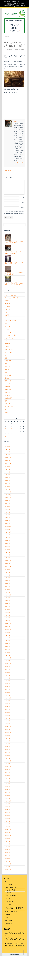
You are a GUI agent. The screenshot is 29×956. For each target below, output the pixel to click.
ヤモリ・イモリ (9, 352)
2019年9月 (7, 666)
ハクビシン (8, 332)
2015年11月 (8, 798)
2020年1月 (7, 655)
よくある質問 (8, 920)
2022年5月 (7, 580)
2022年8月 (7, 572)
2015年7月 (7, 809)
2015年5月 (7, 815)
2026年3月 (7, 449)
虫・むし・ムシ (9, 406)
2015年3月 (7, 821)
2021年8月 (7, 600)
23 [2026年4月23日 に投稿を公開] (14, 431)
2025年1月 (7, 489)
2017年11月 (8, 729)
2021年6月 (7, 606)
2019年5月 (7, 678)
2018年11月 (8, 695)
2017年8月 (7, 738)
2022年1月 (7, 592)
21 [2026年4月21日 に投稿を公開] (8, 431)
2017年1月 (7, 758)
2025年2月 (7, 486)
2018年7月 (7, 706)
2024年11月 (8, 495)
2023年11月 (8, 529)
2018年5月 (7, 712)
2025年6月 (7, 475)
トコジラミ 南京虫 (10, 320)
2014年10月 (8, 835)
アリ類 (7, 300)
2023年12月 (8, 526)
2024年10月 (8, 497)
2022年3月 (7, 586)
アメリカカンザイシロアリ (12, 298)
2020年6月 (7, 640)
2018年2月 (7, 721)
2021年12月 (8, 595)
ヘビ (6, 341)
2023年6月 (7, 543)
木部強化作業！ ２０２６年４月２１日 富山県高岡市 (15, 944)
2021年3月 (7, 615)
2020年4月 (7, 646)
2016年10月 (8, 766)
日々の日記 (8, 383)
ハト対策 (14, 3)
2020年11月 (8, 626)
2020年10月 (8, 629)
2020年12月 (8, 623)
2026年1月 (7, 454)
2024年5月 (7, 512)
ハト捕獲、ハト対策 (10, 335)
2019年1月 (7, 689)
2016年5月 (7, 781)
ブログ (5, 4)
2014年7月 (7, 844)
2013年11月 (8, 867)
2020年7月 (7, 638)
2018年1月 (7, 723)
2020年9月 (7, 632)
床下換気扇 (8, 375)
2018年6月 (7, 709)
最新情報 (7, 386)
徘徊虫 (7, 378)
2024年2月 (7, 520)
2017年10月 (8, 732)
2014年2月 (7, 858)
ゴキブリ (7, 309)
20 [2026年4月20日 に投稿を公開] (5, 431)
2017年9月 (7, 735)
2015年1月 (7, 826)
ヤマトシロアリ (9, 349)
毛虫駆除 (7, 395)
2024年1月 (7, 523)
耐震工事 (7, 403)
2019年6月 (7, 675)
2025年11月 (8, 460)
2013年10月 (8, 869)
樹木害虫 (7, 392)
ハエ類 (7, 329)
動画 (6, 358)
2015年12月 (8, 795)
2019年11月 (8, 661)
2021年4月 (7, 612)
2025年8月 (7, 469)
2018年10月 (8, 698)
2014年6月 (7, 847)
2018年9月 (7, 701)
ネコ (6, 323)
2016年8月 (7, 772)
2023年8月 (7, 537)
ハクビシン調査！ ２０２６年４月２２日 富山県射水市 (15, 938)
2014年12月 (8, 829)
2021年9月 (7, 598)
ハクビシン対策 (10, 890)
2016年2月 (7, 789)
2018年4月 (7, 715)
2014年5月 (7, 849)
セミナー (7, 312)
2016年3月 (7, 786)
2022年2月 (7, 589)
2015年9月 (7, 804)
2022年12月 (8, 560)
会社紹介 (9, 4)
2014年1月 (7, 861)
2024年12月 (8, 492)
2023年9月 (7, 535)
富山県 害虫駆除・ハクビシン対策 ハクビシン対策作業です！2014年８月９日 (14, 44)
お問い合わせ (14, 4)
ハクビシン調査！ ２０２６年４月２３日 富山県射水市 (15, 933)
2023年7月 (7, 540)
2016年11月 (8, 764)
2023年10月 (8, 532)
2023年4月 (7, 549)
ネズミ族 (7, 326)
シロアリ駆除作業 (20, 3)
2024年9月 (7, 500)
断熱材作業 (8, 381)
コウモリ (7, 306)
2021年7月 (7, 603)
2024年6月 (7, 509)
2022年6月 (7, 578)
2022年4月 (7, 583)
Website (22, 207)
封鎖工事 (7, 366)
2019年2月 (7, 686)
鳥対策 (7, 412)
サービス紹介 (8, 884)
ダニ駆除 (7, 315)
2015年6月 (7, 812)
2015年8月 (7, 806)
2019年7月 (7, 672)
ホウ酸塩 (7, 343)
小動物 (7, 369)
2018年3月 (7, 718)
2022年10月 (8, 566)
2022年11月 (8, 563)
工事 (6, 372)
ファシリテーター (10, 338)
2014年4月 (7, 852)
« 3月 (5, 436)
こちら (21, 31)
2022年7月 (7, 575)
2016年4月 (7, 784)
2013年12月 (8, 864)
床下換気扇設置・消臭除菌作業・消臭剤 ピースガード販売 (14, 2)
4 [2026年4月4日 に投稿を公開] (20, 423)
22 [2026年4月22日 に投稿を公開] (11, 431)
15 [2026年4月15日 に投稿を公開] (11, 429)
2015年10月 (8, 801)
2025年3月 (7, 483)
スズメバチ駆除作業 (7, 3)
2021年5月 (7, 609)
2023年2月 (7, 555)
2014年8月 (7, 841)
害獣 (6, 363)
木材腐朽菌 (8, 389)
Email (21, 202)
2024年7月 (7, 506)
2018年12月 (8, 692)
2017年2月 (7, 755)
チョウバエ (8, 318)
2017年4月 (7, 749)
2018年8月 (7, 703)
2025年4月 (7, 480)
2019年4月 (7, 681)
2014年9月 (7, 838)
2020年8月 (7, 635)
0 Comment (23, 50)
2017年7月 (7, 741)
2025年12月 (8, 457)
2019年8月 (7, 669)
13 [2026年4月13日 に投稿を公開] (5, 429)
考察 (6, 401)
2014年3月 (7, 855)
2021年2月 (7, 618)
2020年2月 (7, 652)
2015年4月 (7, 818)
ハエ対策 (8, 904)
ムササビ (7, 346)
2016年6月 (7, 778)
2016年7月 (7, 775)
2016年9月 (7, 769)
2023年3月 (7, 552)
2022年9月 (7, 569)
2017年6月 (7, 743)
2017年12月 (8, 726)
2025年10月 (8, 463)
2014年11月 (8, 832)
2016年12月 (8, 761)
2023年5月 (7, 546)
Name (21, 198)
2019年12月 (8, 658)
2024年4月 (7, 515)
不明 (6, 355)
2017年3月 (7, 752)
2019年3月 (7, 683)
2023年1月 (7, 558)
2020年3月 (7, 649)
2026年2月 (7, 452)
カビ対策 (7, 303)
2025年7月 (7, 472)
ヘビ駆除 (8, 893)
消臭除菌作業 (8, 398)
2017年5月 (7, 746)
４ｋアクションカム (10, 295)
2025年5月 (7, 477)
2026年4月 (7, 446)
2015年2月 (7, 824)
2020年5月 (7, 643)
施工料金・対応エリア (11, 911)
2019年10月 (8, 663)
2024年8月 (7, 503)
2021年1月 (7, 620)
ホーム (7, 882)
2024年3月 (7, 517)
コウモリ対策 (9, 901)
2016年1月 (7, 792)
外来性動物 (8, 361)
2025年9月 (7, 466)
